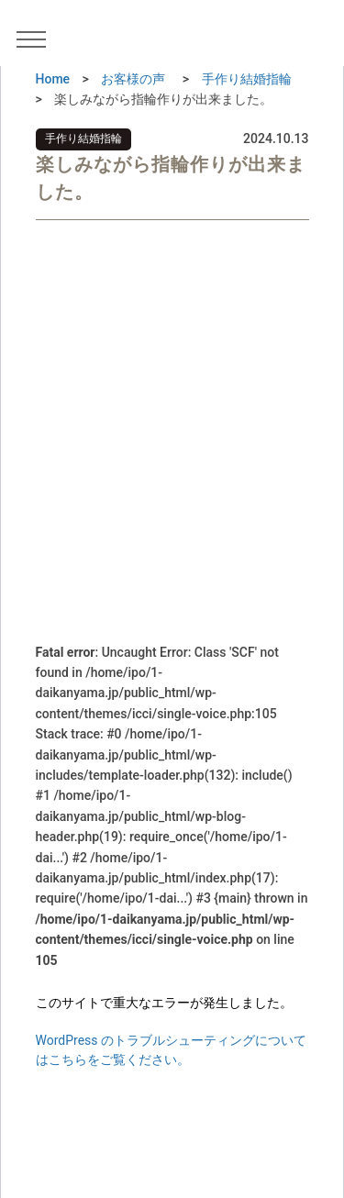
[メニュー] (37, 38)
